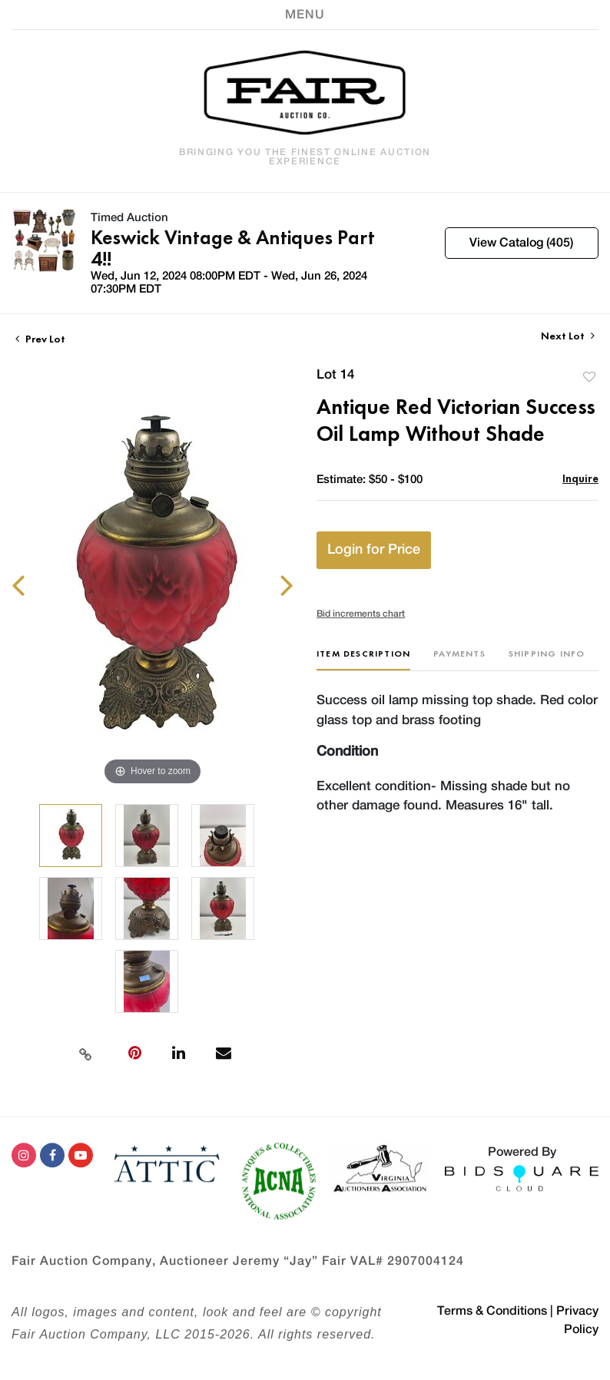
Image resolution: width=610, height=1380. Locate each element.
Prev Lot (40, 339)
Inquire (580, 478)
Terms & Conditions (492, 1311)
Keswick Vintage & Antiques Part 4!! (233, 248)
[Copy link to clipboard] (86, 1053)
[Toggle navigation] (305, 14)
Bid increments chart (361, 613)
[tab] (363, 659)
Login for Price (373, 550)
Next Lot (568, 336)
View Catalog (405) (521, 243)
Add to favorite (589, 377)
